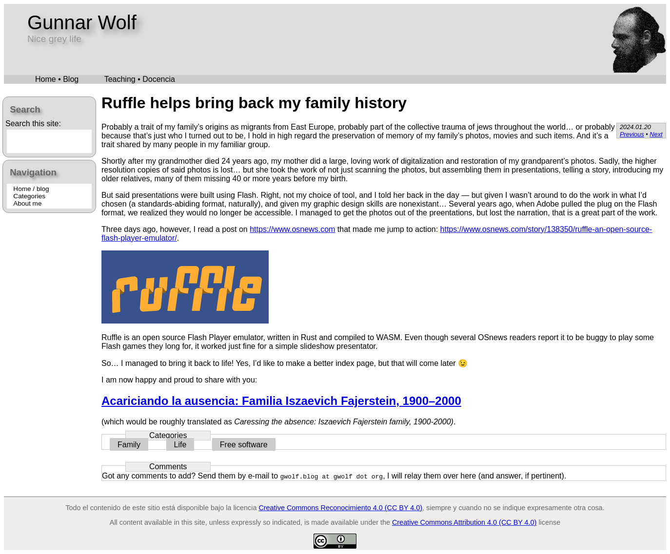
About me (27, 203)
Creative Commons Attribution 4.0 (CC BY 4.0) (464, 522)
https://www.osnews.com (292, 229)
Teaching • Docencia (139, 79)
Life (180, 444)
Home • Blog (57, 79)
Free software (244, 444)
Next (656, 134)
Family (129, 444)
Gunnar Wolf (82, 22)
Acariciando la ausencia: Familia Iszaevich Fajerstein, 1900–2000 (281, 400)
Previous (632, 134)
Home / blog (31, 188)
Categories (29, 196)
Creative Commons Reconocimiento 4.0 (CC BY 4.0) (340, 508)
